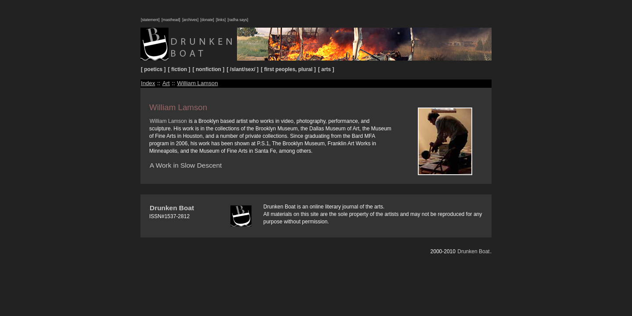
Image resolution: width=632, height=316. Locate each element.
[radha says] (238, 20)
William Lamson (197, 83)
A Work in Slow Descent (186, 165)
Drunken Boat (172, 208)
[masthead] (171, 20)
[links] (221, 20)
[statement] (150, 20)
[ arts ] (326, 69)
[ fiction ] (179, 69)
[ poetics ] (153, 69)
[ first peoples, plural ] (288, 69)
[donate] (207, 20)
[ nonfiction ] (208, 69)
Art (166, 83)
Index (148, 83)
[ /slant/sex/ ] (243, 69)
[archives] (190, 20)
